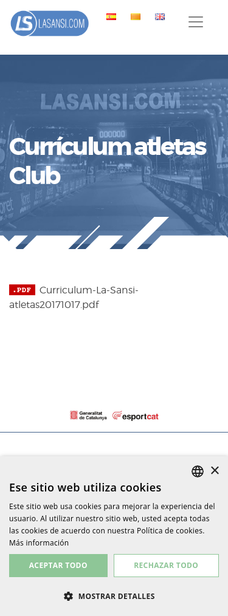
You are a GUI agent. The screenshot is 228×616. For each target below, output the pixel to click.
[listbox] (198, 471)
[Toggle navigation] (195, 22)
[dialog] (114, 536)
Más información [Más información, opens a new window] (39, 543)
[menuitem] (109, 16)
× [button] (214, 471)
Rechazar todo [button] (166, 565)
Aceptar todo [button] (58, 565)
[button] (114, 596)
